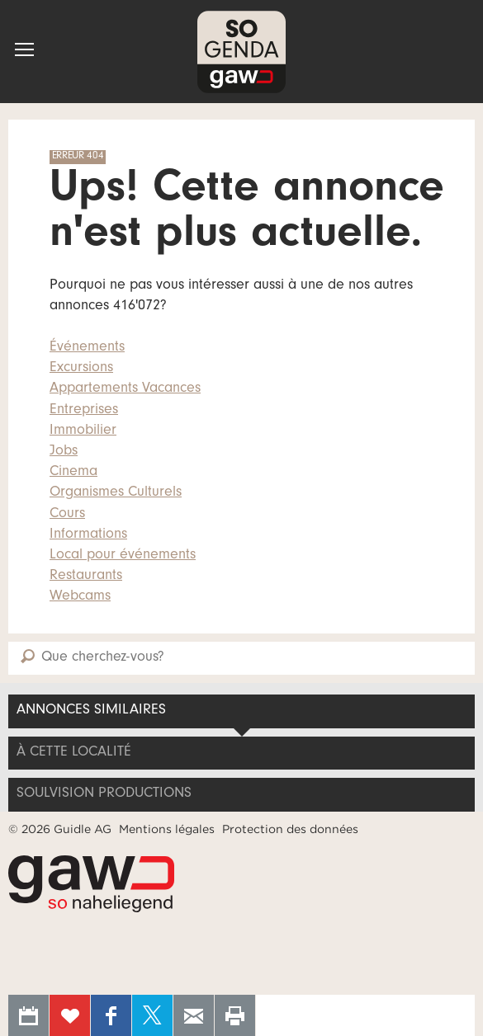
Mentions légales (167, 829)
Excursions (81, 368)
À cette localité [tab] (74, 753)
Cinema (73, 472)
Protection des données (290, 829)
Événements (87, 348)
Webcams (80, 597)
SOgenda (241, 51)
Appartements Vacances (125, 389)
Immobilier (83, 431)
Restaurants (86, 576)
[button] (24, 49)
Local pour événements (123, 556)
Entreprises (84, 410)
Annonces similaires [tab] (91, 711)
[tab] (241, 794)
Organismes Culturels (116, 493)
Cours (67, 514)
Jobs (64, 452)
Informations (88, 535)
